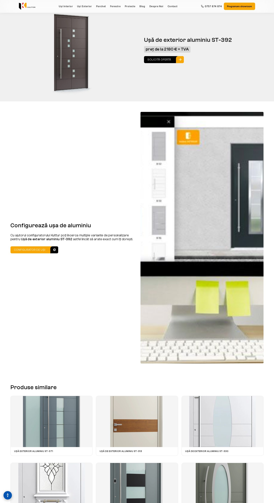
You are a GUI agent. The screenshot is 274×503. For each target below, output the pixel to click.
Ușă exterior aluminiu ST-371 (33, 451)
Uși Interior (66, 6)
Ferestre (115, 6)
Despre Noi (156, 6)
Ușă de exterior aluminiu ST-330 (207, 451)
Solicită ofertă (159, 59)
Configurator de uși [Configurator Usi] (29, 249)
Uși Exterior (84, 6)
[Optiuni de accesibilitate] (7, 495)
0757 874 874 (211, 6)
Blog (142, 6)
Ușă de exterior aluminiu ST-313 (121, 451)
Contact (173, 6)
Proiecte (130, 6)
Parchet (101, 6)
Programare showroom (239, 6)
